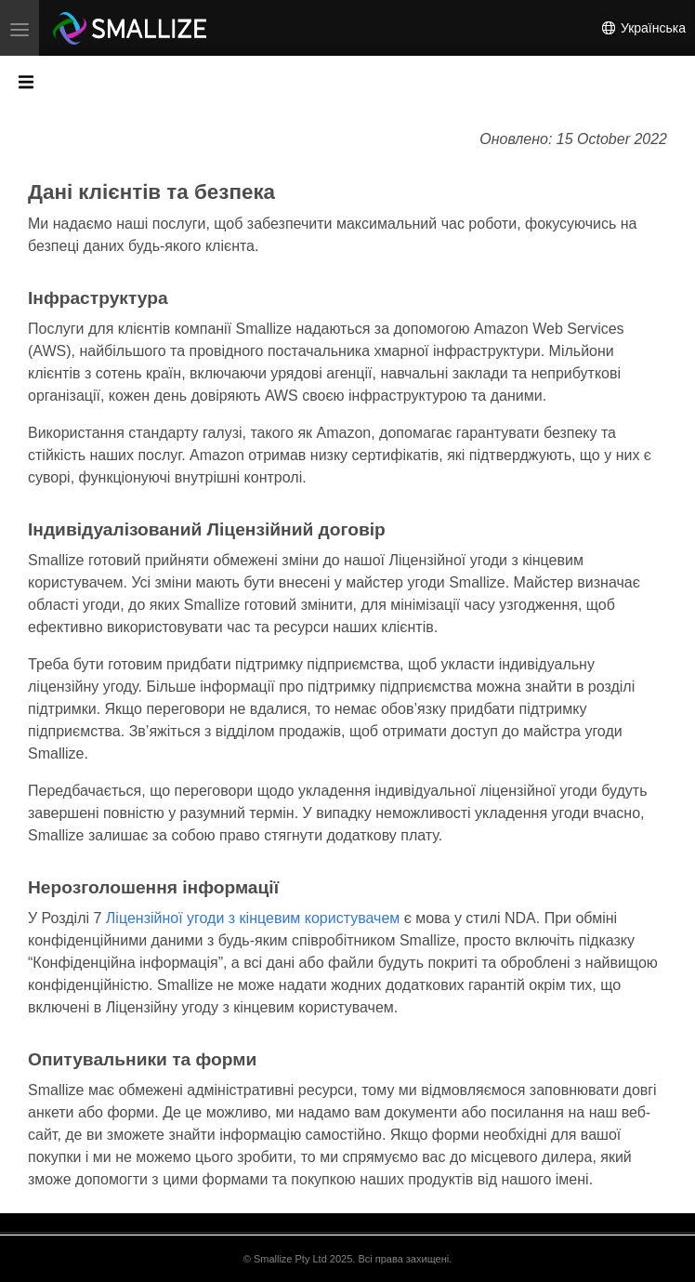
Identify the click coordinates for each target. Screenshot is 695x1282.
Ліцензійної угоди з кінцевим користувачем (253, 918)
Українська (643, 28)
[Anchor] (278, 192)
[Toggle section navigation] (26, 81)
